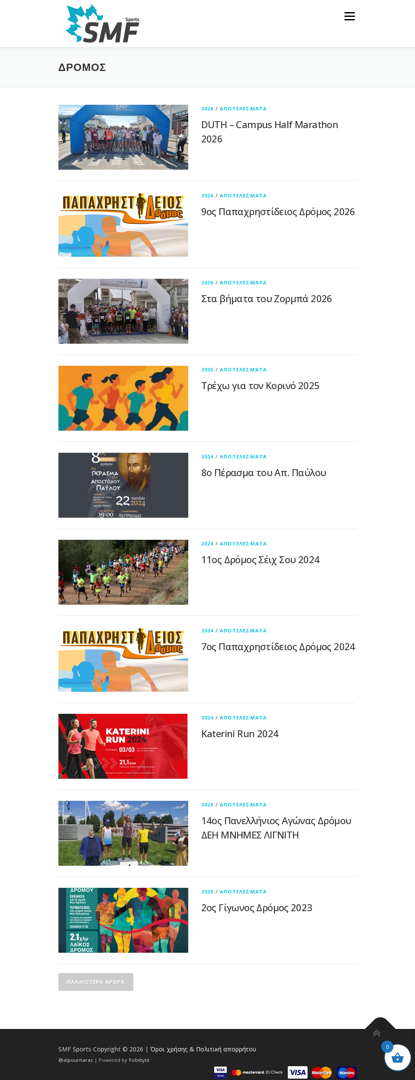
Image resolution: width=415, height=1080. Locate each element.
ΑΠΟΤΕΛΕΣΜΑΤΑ (243, 108)
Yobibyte (139, 1060)
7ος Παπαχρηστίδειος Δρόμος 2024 (278, 646)
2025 (207, 369)
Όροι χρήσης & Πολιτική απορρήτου (203, 1049)
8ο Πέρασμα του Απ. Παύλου (263, 472)
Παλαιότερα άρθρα (96, 982)
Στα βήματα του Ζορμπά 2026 (266, 298)
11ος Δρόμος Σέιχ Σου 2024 (260, 559)
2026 (207, 108)
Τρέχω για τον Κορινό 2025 (260, 385)
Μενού (349, 16)
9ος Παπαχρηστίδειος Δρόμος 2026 (278, 211)
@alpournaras (76, 1060)
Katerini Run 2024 (240, 733)
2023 (207, 804)
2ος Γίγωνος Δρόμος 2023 (256, 907)
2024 (207, 456)
